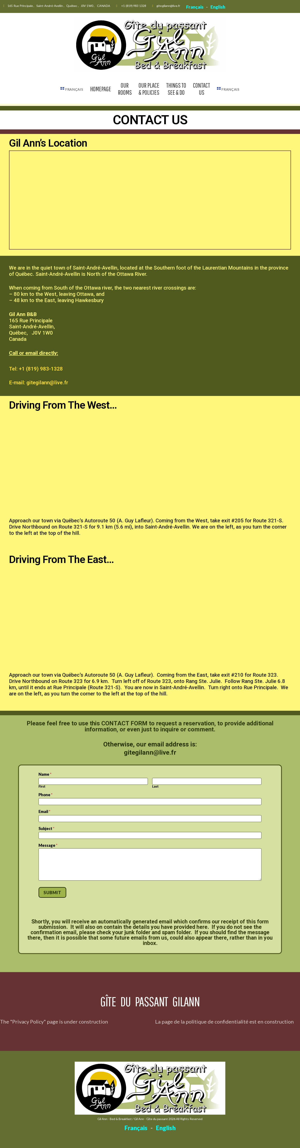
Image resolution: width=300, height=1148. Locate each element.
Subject (46, 828)
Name (45, 774)
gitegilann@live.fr (168, 6)
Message (48, 845)
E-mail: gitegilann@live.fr (38, 383)
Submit (52, 892)
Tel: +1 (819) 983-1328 (36, 369)
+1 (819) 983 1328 (133, 6)
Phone (46, 795)
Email (44, 811)
